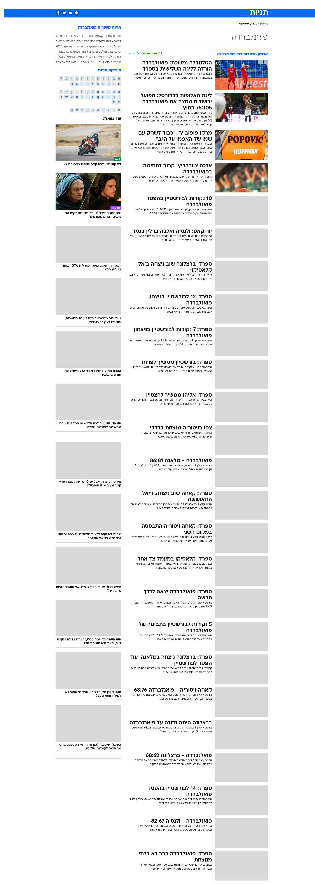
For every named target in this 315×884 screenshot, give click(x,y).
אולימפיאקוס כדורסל (86, 46)
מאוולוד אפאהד (61, 62)
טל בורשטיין (109, 36)
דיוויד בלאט (109, 57)
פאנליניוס (111, 46)
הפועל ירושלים (61, 57)
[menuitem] (240, 4)
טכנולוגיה (115, 4)
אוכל (160, 4)
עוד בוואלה (108, 119)
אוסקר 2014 (59, 46)
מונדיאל (213, 4)
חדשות (243, 4)
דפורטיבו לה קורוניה (86, 57)
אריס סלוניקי (70, 41)
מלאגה (56, 41)
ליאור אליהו (109, 41)
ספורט (228, 4)
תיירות (131, 4)
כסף (172, 4)
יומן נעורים (83, 62)
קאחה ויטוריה (90, 36)
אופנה (99, 4)
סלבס (184, 4)
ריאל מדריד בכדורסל (65, 36)
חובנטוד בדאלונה (105, 62)
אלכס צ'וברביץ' (92, 51)
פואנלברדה (242, 24)
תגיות (260, 24)
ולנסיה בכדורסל (90, 41)
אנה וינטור (75, 51)
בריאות (147, 4)
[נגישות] (6, 4)
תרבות (197, 4)
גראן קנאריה (59, 51)
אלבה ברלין (109, 51)
